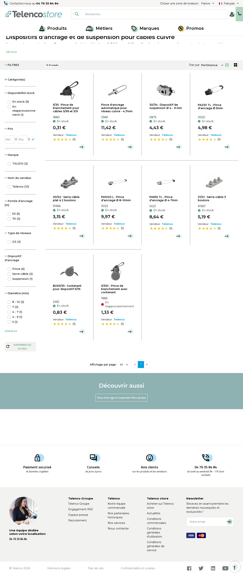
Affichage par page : (103, 400)
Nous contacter (118, 528)
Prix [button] (9, 164)
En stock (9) (20, 137)
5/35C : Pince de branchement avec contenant (114, 325)
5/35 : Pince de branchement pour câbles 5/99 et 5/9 (66, 144)
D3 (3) (16, 277)
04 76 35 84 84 (48, 3)
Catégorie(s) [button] (15, 115)
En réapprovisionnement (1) (23, 146)
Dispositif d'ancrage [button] (13, 294)
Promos (191, 28)
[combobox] (137, 14)
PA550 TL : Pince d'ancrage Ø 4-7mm (163, 234)
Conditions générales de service (155, 546)
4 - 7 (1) (17, 347)
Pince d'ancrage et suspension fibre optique (121, 433)
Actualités (153, 513)
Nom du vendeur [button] (18, 213)
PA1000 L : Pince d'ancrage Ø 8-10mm (116, 234)
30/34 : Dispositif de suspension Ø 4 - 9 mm (165, 142)
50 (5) (16, 249)
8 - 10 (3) (18, 337)
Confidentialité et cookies (138, 568)
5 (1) (14, 357)
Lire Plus (11, 88)
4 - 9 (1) (17, 352)
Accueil (10, 40)
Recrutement (77, 520)
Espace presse (78, 515)
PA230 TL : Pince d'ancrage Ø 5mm (210, 142)
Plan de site (96, 568)
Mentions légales (59, 568)
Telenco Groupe (78, 503)
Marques (145, 28)
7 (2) (15, 342)
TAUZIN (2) (20, 199)
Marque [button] (11, 190)
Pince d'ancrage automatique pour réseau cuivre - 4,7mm (116, 144)
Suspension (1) (22, 314)
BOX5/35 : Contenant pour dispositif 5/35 (67, 323)
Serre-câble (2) (22, 309)
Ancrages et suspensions (49, 40)
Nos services (116, 523)
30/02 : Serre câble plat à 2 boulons (66, 234)
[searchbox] (143, 14)
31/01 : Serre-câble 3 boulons (212, 234)
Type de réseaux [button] (18, 269)
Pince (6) (18, 304)
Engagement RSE (80, 509)
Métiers (99, 28)
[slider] (62, 175)
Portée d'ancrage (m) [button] (18, 239)
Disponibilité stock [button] (20, 128)
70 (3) (16, 254)
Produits (53, 28)
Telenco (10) (20, 222)
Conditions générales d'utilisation (154, 532)
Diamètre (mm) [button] (17, 329)
